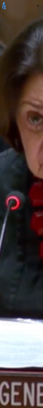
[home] (4, 5)
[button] (38, 6)
